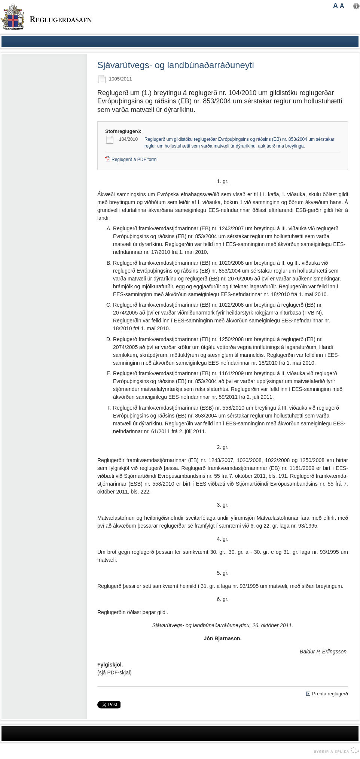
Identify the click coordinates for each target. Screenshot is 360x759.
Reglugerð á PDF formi (135, 159)
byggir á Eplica (334, 750)
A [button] (335, 5)
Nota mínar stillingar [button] (356, 6)
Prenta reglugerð (330, 693)
